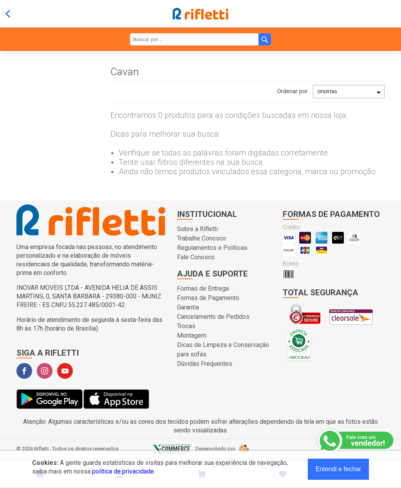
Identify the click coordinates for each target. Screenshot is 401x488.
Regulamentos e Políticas (212, 247)
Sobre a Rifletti (197, 229)
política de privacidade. (123, 471)
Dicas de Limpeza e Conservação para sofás (223, 349)
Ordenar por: (293, 91)
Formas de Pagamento (208, 298)
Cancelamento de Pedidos (213, 316)
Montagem (191, 335)
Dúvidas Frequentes (204, 363)
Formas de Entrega (203, 288)
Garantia (188, 307)
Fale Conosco (196, 257)
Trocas (186, 326)
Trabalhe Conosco (201, 238)
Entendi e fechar (338, 469)
